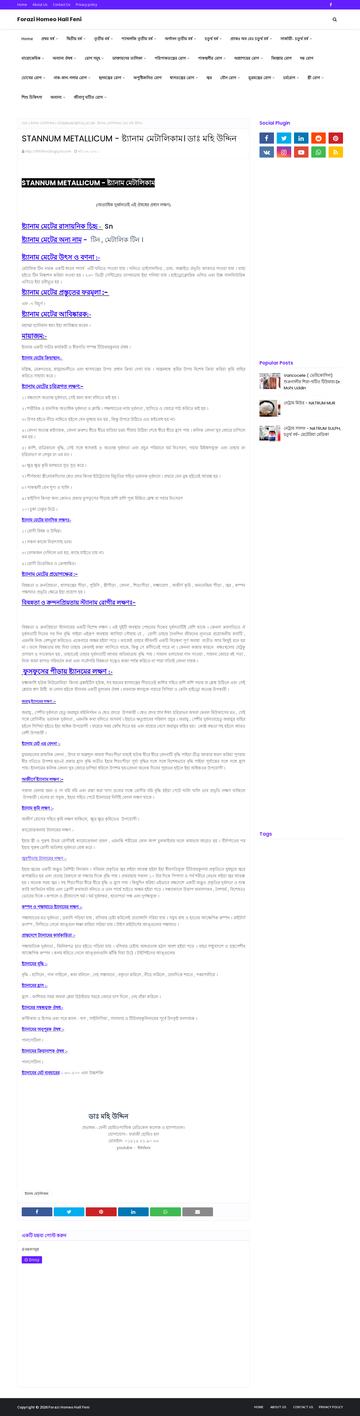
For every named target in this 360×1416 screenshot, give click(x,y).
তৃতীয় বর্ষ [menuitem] (101, 38)
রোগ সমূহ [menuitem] (92, 58)
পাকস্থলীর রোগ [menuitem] (210, 58)
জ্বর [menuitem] (209, 77)
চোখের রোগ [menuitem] (31, 77)
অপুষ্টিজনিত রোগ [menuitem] (147, 77)
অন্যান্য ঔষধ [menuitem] (62, 58)
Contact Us (61, 4)
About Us (40, 4)
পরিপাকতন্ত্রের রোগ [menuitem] (170, 58)
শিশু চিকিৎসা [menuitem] (31, 97)
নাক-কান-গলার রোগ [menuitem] (70, 77)
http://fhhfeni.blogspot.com (48, 151)
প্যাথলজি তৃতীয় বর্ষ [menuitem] (137, 38)
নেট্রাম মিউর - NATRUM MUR (309, 403)
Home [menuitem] (27, 38)
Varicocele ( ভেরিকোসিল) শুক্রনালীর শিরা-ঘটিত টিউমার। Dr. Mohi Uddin (312, 381)
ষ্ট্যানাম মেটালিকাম (42, 123)
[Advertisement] (296, 259)
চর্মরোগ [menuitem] (289, 77)
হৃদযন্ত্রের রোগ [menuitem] (110, 77)
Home (22, 4)
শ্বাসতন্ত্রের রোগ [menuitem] (182, 77)
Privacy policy (86, 4)
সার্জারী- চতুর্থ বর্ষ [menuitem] (294, 38)
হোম (25, 123)
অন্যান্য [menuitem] (56, 97)
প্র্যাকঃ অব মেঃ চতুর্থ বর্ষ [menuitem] (249, 38)
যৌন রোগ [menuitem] (228, 77)
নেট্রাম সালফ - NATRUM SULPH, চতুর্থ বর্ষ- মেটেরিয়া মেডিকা (312, 431)
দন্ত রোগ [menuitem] (306, 58)
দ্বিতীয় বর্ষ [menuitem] (74, 38)
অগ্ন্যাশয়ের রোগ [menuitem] (246, 58)
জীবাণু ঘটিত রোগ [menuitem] (88, 97)
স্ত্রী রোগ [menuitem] (313, 77)
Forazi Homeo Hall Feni (49, 19)
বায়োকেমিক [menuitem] (30, 58)
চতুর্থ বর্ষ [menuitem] (211, 38)
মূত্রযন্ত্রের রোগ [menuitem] (259, 77)
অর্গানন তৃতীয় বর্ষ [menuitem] (178, 38)
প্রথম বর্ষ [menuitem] (47, 38)
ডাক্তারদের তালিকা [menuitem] (127, 58)
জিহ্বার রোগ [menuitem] (281, 58)
